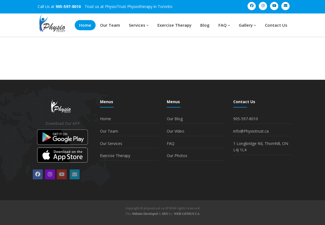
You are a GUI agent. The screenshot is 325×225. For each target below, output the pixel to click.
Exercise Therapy (174, 25)
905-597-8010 (245, 118)
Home (85, 25)
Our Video (175, 131)
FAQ (224, 25)
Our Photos (177, 155)
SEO (165, 214)
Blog (205, 25)
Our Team (110, 25)
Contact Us (276, 25)
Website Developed (145, 214)
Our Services (111, 143)
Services (139, 25)
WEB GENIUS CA (186, 214)
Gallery (247, 25)
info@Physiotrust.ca (251, 131)
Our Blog (175, 118)
